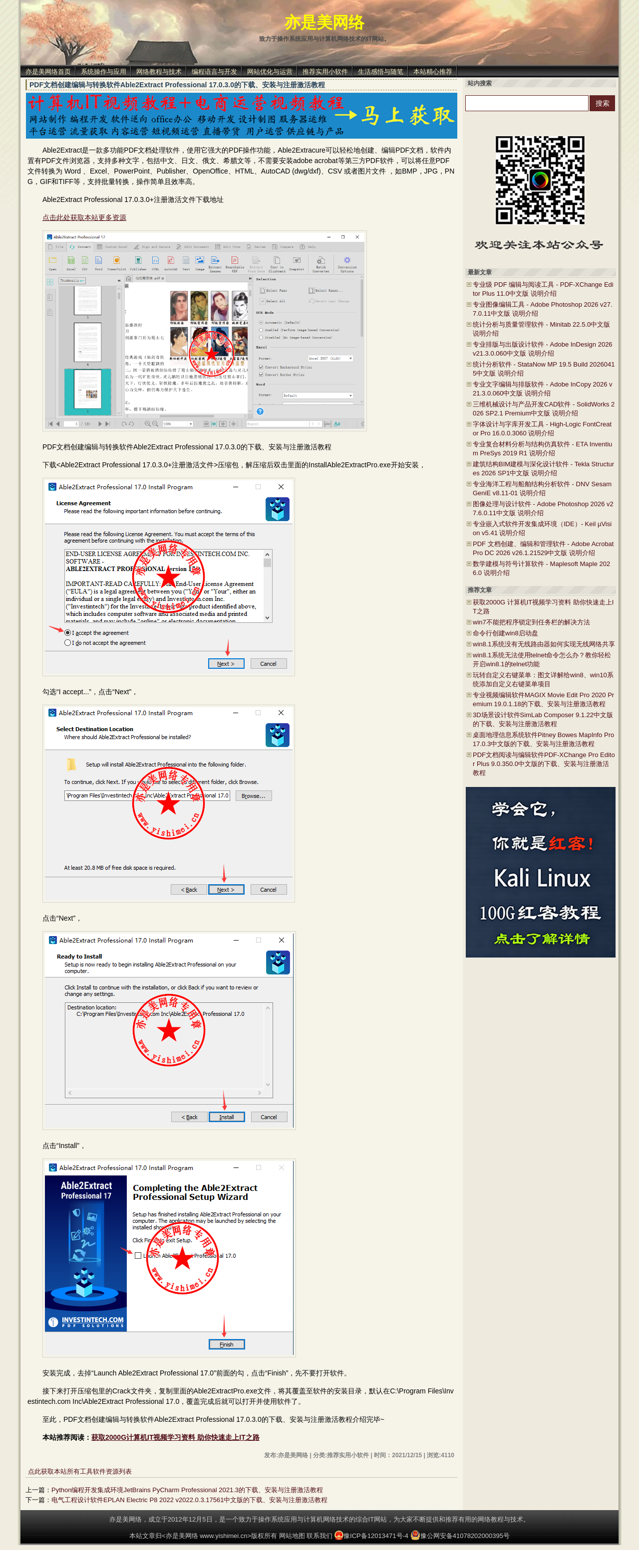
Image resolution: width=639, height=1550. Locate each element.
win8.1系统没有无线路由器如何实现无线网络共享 (544, 644)
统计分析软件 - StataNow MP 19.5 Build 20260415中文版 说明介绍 (544, 369)
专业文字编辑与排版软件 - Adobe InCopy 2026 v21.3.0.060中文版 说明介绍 (543, 389)
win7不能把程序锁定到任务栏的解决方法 (531, 622)
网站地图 (292, 1536)
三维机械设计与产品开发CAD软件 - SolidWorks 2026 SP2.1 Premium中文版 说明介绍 (544, 408)
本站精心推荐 (432, 71)
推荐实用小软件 (325, 71)
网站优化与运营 (270, 71)
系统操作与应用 (103, 71)
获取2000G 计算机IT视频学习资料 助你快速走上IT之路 (543, 606)
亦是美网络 (324, 22)
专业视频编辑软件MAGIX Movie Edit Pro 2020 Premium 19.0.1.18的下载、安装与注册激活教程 (543, 699)
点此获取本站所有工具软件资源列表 (80, 1471)
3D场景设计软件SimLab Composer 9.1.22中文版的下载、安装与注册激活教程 (543, 719)
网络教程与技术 (159, 71)
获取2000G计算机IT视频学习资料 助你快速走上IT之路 (175, 1437)
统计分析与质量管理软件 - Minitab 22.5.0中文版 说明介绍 (541, 329)
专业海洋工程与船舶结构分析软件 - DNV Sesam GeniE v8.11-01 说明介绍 (542, 488)
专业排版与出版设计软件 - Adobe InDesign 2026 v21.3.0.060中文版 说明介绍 (543, 349)
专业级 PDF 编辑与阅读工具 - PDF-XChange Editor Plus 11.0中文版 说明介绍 (543, 289)
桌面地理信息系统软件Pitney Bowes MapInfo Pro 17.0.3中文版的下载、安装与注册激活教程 (543, 739)
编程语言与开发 (214, 71)
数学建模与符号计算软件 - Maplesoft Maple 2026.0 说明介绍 (541, 568)
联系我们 (319, 1536)
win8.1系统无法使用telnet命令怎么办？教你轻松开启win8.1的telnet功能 (542, 659)
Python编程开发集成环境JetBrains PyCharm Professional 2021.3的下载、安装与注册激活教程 (187, 1490)
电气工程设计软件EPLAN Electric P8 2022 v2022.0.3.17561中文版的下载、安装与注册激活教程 (189, 1500)
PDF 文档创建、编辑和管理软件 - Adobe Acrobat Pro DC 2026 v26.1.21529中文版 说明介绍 (543, 548)
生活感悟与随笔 (380, 71)
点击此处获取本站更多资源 (84, 217)
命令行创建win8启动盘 (505, 633)
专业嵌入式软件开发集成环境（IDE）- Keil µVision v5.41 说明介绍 (542, 528)
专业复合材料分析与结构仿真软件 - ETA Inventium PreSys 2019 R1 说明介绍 (542, 448)
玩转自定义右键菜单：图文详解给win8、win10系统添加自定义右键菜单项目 (543, 679)
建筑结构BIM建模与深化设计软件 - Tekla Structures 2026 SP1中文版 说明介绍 (543, 468)
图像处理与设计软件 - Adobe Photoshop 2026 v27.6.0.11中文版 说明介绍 (543, 508)
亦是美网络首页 (48, 71)
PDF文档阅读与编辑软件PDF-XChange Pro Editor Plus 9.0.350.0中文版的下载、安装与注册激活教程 (544, 763)
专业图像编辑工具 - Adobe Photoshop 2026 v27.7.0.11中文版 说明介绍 (543, 309)
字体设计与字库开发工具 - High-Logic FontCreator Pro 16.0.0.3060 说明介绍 (542, 428)
